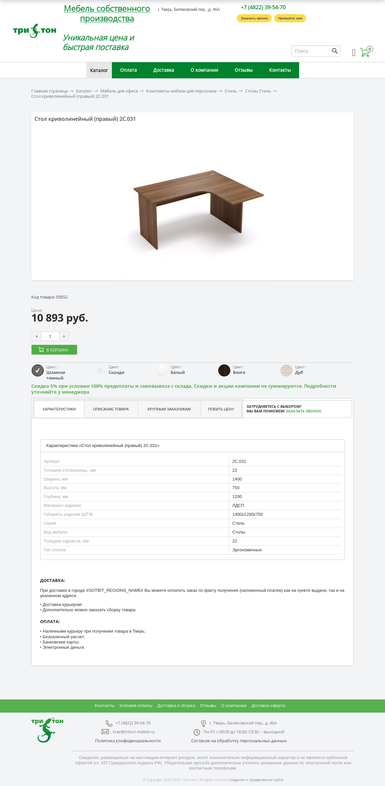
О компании (204, 70)
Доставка (163, 70)
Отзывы (244, 70)
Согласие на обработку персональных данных (239, 741)
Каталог (99, 70)
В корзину (57, 350)
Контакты (280, 70)
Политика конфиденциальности (128, 741)
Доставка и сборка (176, 705)
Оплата (128, 70)
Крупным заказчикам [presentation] (169, 409)
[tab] (59, 409)
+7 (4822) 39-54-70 (263, 7)
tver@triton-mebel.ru (134, 732)
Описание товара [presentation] (111, 409)
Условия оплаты (135, 705)
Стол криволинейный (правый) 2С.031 (70, 96)
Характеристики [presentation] (59, 409)
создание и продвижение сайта (256, 779)
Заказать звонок (254, 18)
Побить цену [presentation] (221, 409)
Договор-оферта (268, 705)
